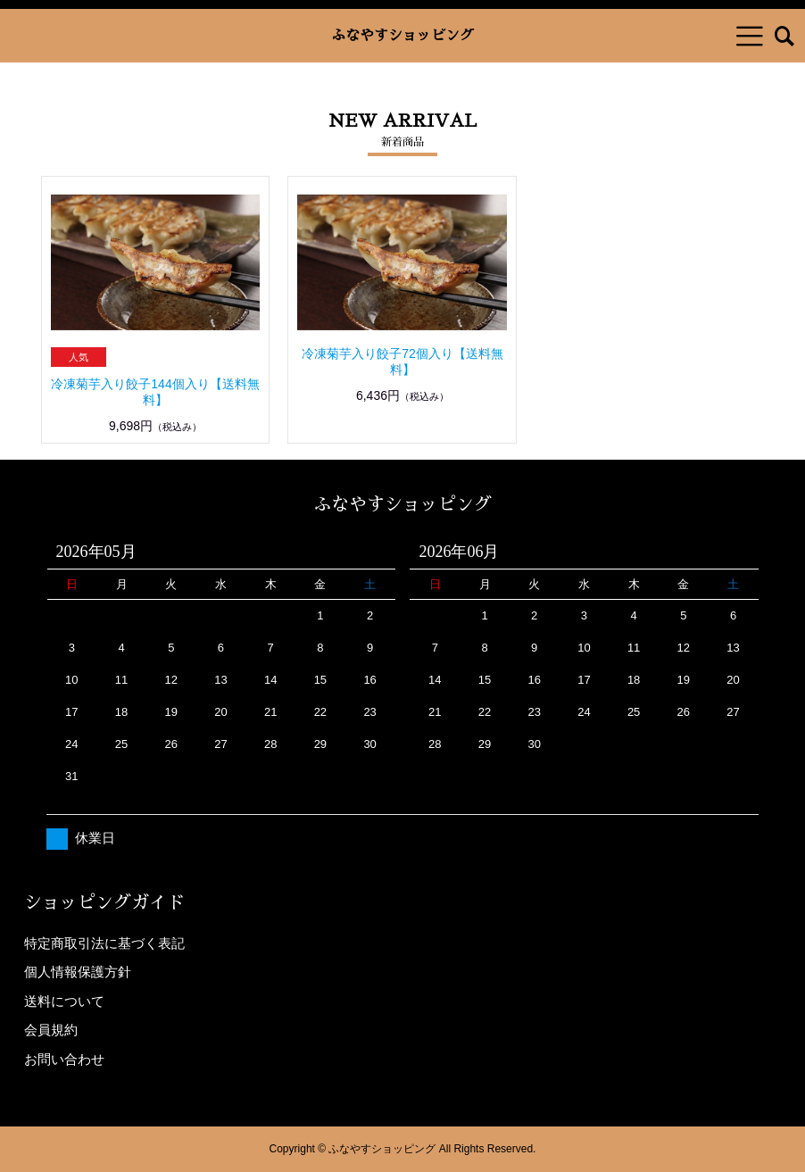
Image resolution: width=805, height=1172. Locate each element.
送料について (64, 1001)
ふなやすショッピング (402, 36)
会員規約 (51, 1029)
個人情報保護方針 (77, 971)
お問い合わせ (64, 1059)
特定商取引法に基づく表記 (104, 943)
